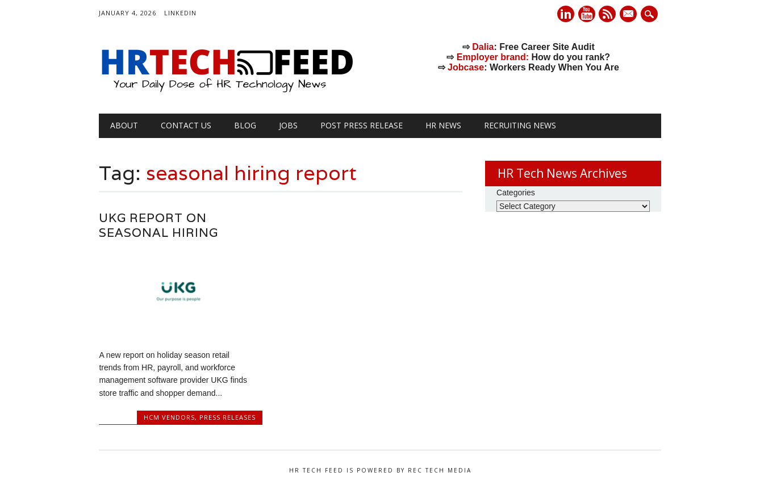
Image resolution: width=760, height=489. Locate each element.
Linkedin (565, 14)
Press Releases (227, 417)
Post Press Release (361, 125)
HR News (443, 125)
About (124, 125)
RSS (607, 14)
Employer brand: (493, 57)
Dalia (483, 47)
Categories (515, 192)
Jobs (288, 125)
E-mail (630, 14)
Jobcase (466, 67)
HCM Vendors (169, 417)
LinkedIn (180, 13)
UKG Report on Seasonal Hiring (158, 225)
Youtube (586, 14)
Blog (245, 125)
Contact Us (186, 125)
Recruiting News (520, 125)
